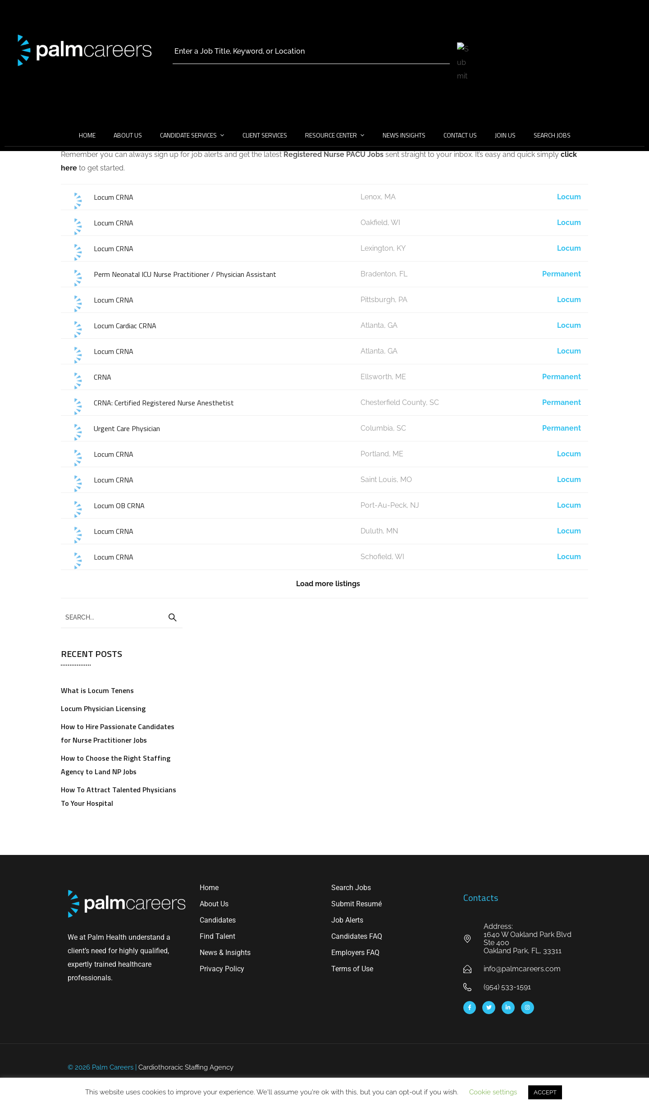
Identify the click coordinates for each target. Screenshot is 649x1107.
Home (87, 135)
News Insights (404, 135)
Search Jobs (552, 135)
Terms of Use (352, 969)
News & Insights (225, 952)
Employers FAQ (355, 952)
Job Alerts (347, 920)
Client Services (264, 135)
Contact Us (460, 135)
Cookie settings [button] (493, 1092)
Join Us (505, 135)
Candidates (218, 920)
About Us (128, 135)
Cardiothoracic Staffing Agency (185, 1067)
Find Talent (217, 936)
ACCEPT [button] (545, 1092)
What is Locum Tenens (97, 690)
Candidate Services (188, 135)
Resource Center (331, 135)
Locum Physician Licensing (103, 708)
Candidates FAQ (356, 936)
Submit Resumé (356, 904)
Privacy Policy (222, 969)
